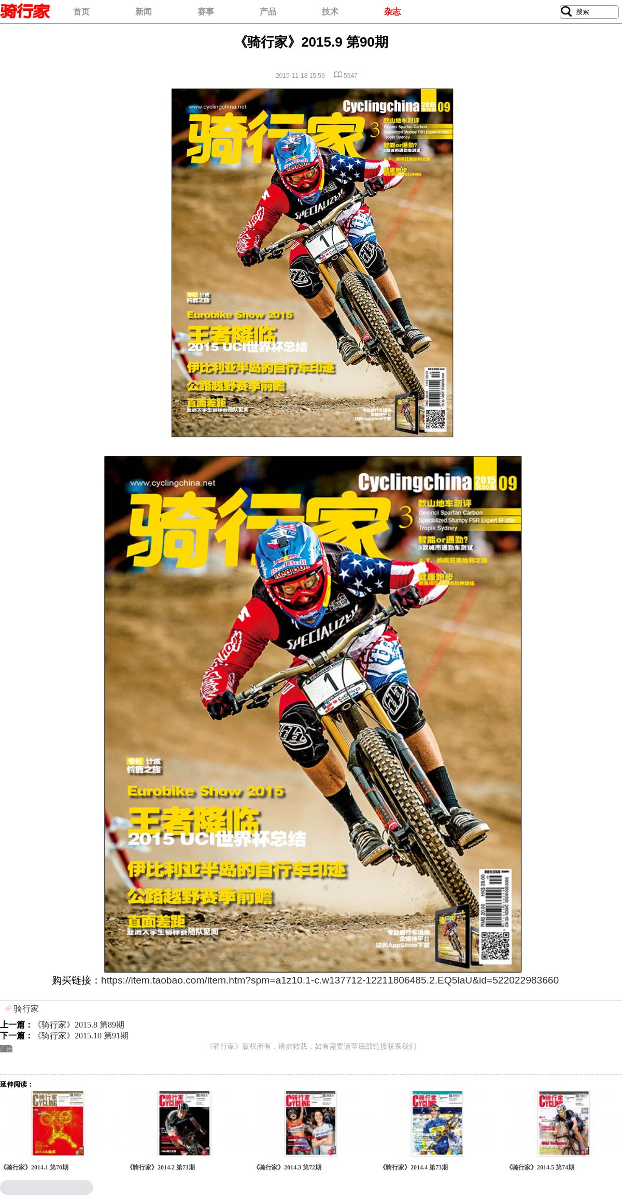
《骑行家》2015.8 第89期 (78, 1024)
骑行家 (26, 1008)
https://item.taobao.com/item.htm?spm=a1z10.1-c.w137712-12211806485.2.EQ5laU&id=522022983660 (330, 980)
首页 (81, 11)
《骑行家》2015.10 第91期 (81, 1035)
